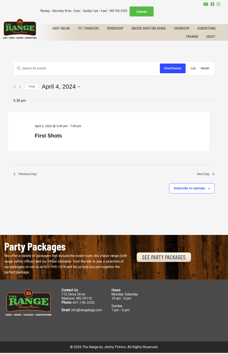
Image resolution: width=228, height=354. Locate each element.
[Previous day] (14, 87)
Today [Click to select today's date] (31, 86)
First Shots (48, 136)
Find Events (172, 68)
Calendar (141, 11)
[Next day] (20, 87)
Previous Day (26, 174)
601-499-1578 (55, 268)
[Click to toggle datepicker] (61, 86)
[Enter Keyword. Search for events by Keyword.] (87, 68)
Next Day (205, 174)
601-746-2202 (84, 303)
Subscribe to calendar (189, 189)
